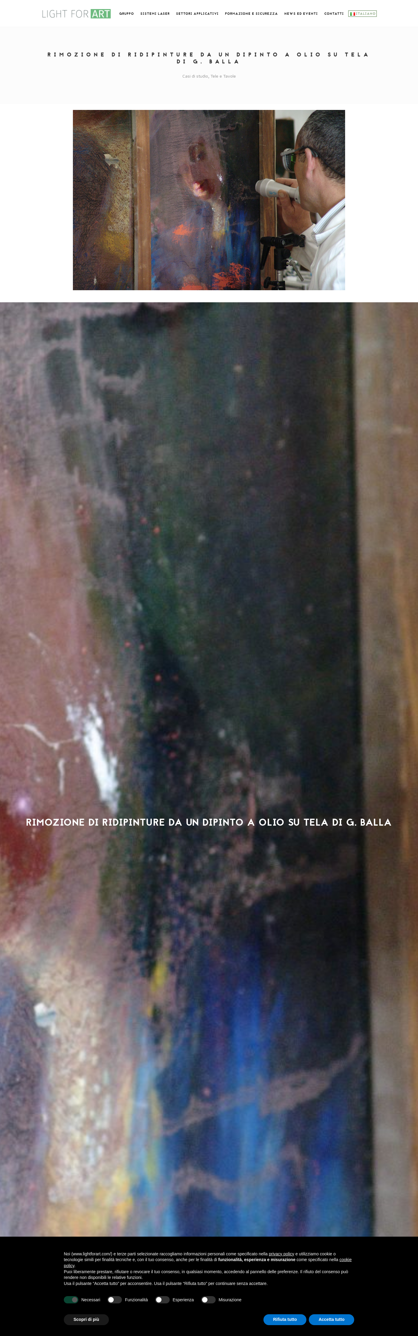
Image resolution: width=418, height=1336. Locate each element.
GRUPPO (126, 13)
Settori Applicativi (197, 13)
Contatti (334, 13)
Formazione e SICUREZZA (251, 13)
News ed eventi (301, 13)
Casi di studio (195, 76)
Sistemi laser (155, 13)
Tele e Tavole (223, 76)
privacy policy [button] (281, 1253)
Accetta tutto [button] (331, 1319)
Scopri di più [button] (86, 1319)
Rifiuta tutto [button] (285, 1319)
